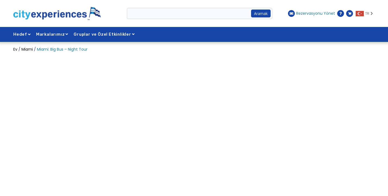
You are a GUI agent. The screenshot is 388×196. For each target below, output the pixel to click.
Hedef (22, 34)
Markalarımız (52, 34)
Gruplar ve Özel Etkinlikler (104, 34)
